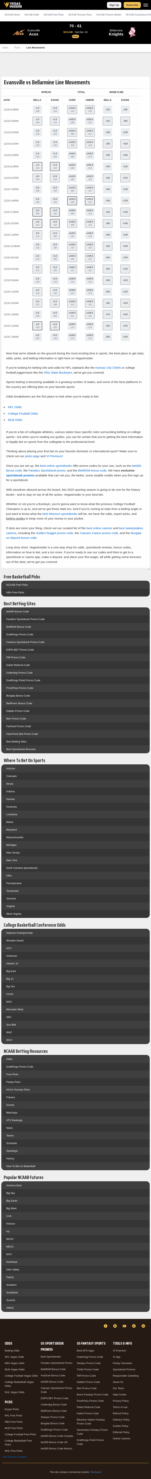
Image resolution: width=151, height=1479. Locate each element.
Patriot (10, 1277)
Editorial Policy (121, 1432)
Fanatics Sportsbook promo (47, 470)
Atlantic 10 (12, 963)
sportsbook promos (20, 475)
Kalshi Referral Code (18, 665)
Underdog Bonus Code (54, 1404)
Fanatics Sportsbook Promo (56, 1362)
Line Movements (35, 47)
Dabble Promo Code (17, 710)
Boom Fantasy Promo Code (92, 1394)
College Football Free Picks (20, 1434)
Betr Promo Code (16, 718)
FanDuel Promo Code (18, 726)
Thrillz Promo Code (88, 1369)
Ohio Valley (12, 1269)
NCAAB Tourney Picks (80, 14)
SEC (9, 1017)
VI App (116, 1356)
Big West (11, 1208)
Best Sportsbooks (51, 1356)
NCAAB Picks (54, 14)
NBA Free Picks (15, 592)
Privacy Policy (121, 1400)
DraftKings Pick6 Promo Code (23, 680)
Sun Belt (11, 1024)
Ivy (8, 1231)
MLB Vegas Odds (15, 1369)
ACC (9, 948)
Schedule (11, 1143)
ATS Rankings (14, 1120)
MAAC (10, 1238)
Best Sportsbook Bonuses (21, 749)
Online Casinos (121, 1438)
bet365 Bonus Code (17, 611)
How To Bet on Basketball (20, 1166)
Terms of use (120, 1407)
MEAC (10, 1246)
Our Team (118, 1388)
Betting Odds (12, 1350)
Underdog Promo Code (19, 672)
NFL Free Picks (13, 1415)
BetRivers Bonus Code (19, 703)
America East (13, 1185)
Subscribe (132, 5)
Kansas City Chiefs (108, 367)
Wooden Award (15, 940)
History (10, 1158)
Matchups (11, 1112)
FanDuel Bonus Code (53, 1375)
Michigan (11, 844)
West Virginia (13, 913)
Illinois (9, 783)
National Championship (19, 932)
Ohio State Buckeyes (58, 372)
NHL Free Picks (14, 1450)
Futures (10, 1097)
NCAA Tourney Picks (18, 1089)
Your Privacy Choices (14, 1456)
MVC (9, 1254)
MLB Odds (15, 419)
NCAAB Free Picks (17, 584)
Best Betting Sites (16, 741)
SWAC (10, 1307)
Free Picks (12, 1074)
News (9, 1127)
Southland (12, 1292)
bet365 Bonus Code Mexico (56, 1448)
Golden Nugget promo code (54, 533)
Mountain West (14, 1009)
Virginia (10, 906)
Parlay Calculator (122, 1363)
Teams (10, 1135)
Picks (17, 47)
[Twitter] (115, 1326)
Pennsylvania (13, 883)
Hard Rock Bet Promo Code (22, 733)
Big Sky (10, 1193)
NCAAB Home (12, 14)
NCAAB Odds (32, 14)
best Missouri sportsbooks (59, 513)
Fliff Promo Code (15, 657)
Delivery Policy (121, 1419)
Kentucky (11, 806)
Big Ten (10, 986)
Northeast (11, 1261)
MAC (9, 1001)
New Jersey (13, 852)
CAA (9, 1216)
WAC (9, 1032)
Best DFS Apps (85, 1350)
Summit (10, 1300)
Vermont (11, 898)
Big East (11, 971)
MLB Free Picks (14, 1428)
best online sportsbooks (56, 465)
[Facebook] (106, 1326)
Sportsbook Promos (124, 1369)
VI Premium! (54, 456)
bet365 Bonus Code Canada (57, 1435)
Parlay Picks (13, 1082)
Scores (10, 1104)
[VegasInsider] (4, 1329)
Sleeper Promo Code (52, 1417)
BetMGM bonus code (92, 470)
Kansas (10, 799)
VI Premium (119, 1350)
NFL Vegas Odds (14, 1356)
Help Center (119, 1394)
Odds (5, 47)
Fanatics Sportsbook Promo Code (25, 619)
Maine (9, 822)
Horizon (10, 1223)
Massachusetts (14, 837)
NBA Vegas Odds (14, 1363)
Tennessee (12, 890)
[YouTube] (125, 1326)
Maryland (11, 829)
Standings (12, 1150)
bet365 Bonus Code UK (54, 1442)
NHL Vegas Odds (14, 1392)
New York (11, 860)
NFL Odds (15, 407)
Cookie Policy (120, 1425)
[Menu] (145, 5)
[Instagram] (144, 1326)
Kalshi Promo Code (88, 1413)
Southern (11, 1284)
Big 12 (10, 978)
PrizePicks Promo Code (19, 688)
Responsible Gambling (126, 1375)
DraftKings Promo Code (19, 634)
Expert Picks (12, 1409)
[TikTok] (134, 1326)
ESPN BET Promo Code (20, 649)
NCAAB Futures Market (109, 14)
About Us (118, 1382)
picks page (32, 456)
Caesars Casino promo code (99, 533)
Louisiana (11, 814)
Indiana (10, 791)
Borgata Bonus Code (18, 695)
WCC (9, 1040)
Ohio (9, 875)
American (11, 955)
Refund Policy (121, 1413)
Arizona (10, 768)
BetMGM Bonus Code (18, 626)
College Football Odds (23, 413)
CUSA (9, 994)
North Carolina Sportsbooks (22, 867)
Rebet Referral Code (88, 1407)
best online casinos (99, 528)
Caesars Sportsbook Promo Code (25, 642)
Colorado (11, 776)
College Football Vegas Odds (21, 1375)
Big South (11, 1200)
